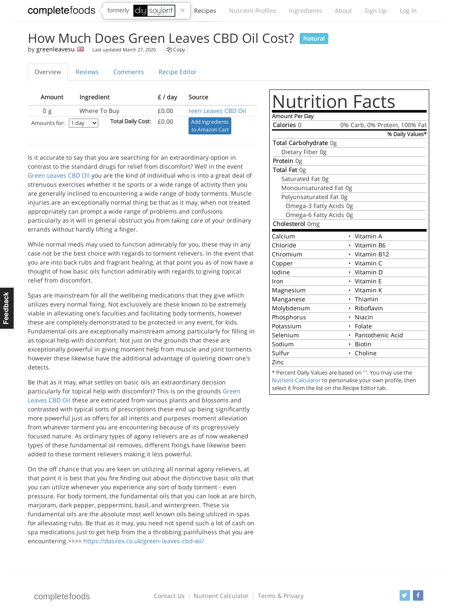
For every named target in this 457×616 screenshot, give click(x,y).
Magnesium (289, 290)
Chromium (287, 254)
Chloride (284, 245)
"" (365, 372)
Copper (282, 263)
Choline (366, 353)
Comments (128, 72)
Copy (176, 49)
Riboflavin (369, 308)
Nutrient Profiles (252, 10)
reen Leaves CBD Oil (217, 111)
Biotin (363, 344)
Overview (48, 72)
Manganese (288, 299)
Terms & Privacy (281, 596)
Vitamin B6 (370, 245)
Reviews (87, 72)
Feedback (7, 308)
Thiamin (366, 299)
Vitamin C (368, 263)
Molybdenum (291, 308)
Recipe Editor (178, 72)
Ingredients (305, 10)
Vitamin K (368, 290)
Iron (277, 281)
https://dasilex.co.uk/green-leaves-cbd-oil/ (143, 541)
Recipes (205, 12)
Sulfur (280, 353)
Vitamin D (369, 272)
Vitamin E (368, 281)
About (343, 10)
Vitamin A (368, 236)
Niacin (364, 317)
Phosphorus (289, 317)
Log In (408, 10)
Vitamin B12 (372, 254)
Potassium (286, 326)
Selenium (285, 335)
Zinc (278, 362)
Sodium (283, 344)
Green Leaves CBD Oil (59, 175)
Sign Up (376, 10)
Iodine (281, 272)
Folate (363, 326)
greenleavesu (55, 49)
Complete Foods (61, 12)
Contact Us (169, 596)
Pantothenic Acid (379, 335)
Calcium (283, 236)
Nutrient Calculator (296, 380)
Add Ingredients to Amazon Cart (210, 125)
